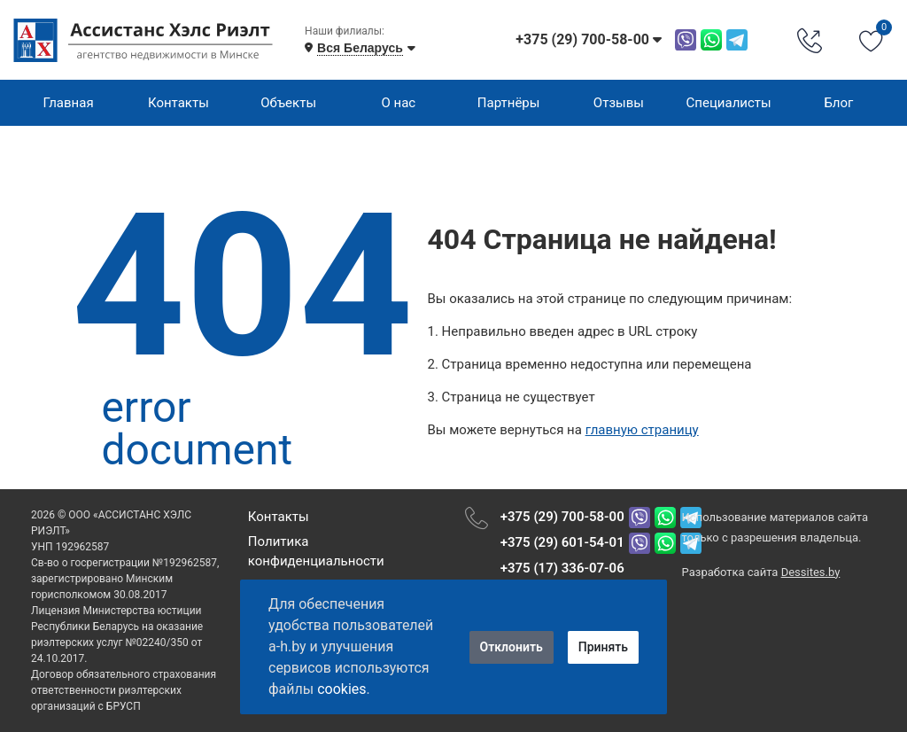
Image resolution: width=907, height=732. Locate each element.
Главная (68, 103)
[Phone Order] (809, 40)
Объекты (288, 103)
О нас (399, 103)
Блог (838, 103)
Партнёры (508, 103)
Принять (603, 647)
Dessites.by (811, 572)
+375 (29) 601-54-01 (562, 542)
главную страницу (642, 430)
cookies (341, 689)
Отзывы (618, 103)
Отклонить (511, 647)
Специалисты (728, 103)
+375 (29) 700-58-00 (562, 517)
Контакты (178, 103)
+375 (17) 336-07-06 (562, 568)
